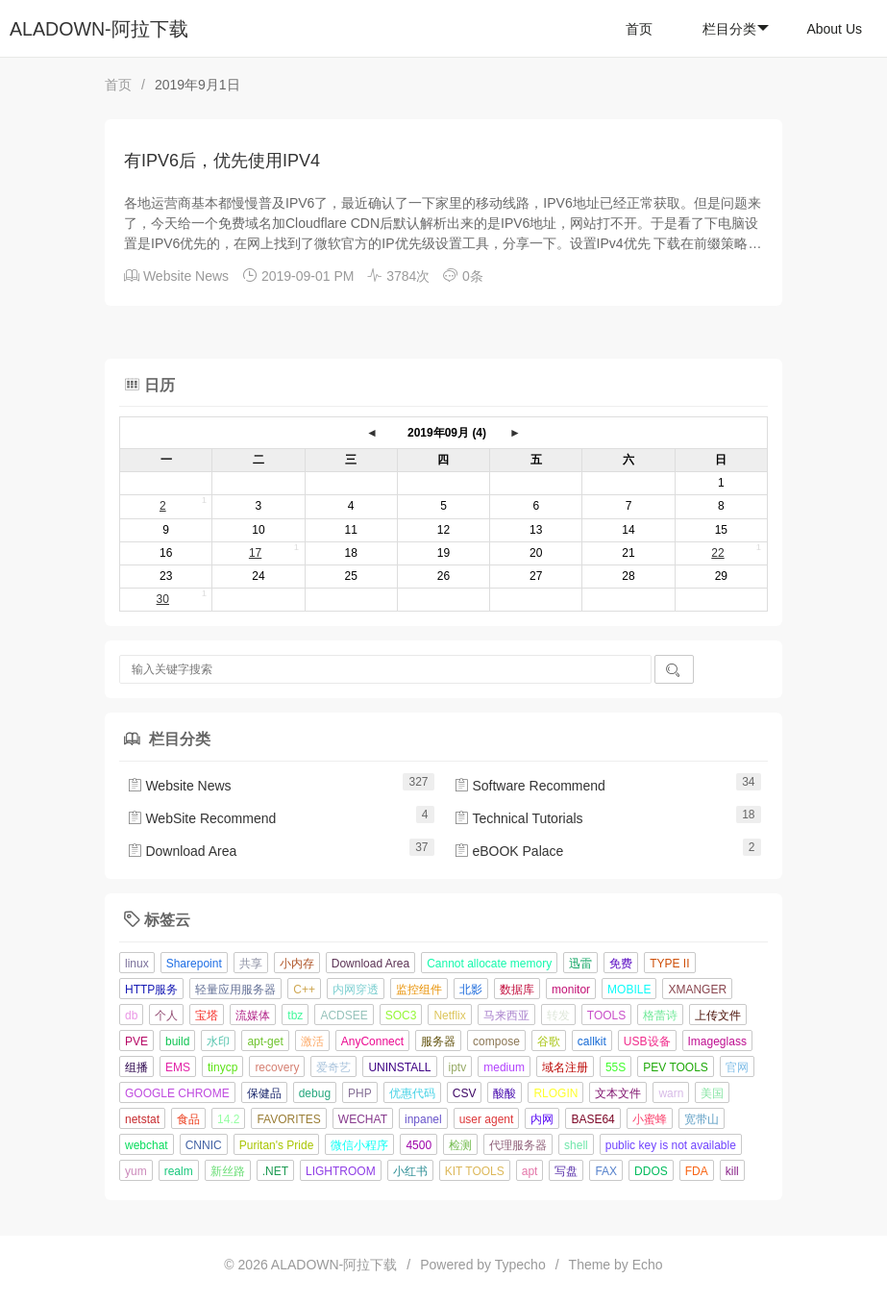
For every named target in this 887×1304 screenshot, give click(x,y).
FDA (696, 1171)
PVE (136, 1041)
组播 (136, 1067)
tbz (295, 1015)
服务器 (438, 1041)
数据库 (517, 989)
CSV (465, 1093)
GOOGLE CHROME (177, 1093)
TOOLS (606, 1015)
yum (136, 1171)
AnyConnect (372, 1041)
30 (163, 599)
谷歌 (548, 1041)
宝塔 (206, 1015)
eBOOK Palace (509, 851)
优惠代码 (412, 1093)
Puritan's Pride (276, 1145)
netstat (142, 1119)
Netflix (449, 1015)
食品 (188, 1119)
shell (576, 1145)
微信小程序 (359, 1145)
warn (670, 1093)
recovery (277, 1067)
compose (496, 1041)
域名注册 (565, 1067)
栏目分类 (735, 29)
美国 (712, 1093)
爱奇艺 (333, 1067)
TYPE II (669, 963)
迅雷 (580, 963)
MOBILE (629, 989)
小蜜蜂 (649, 1119)
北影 (470, 989)
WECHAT (362, 1119)
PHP (360, 1093)
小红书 (410, 1171)
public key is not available (670, 1145)
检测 (460, 1145)
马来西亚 (506, 1015)
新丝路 (227, 1171)
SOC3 (401, 1015)
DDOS (651, 1171)
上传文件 (718, 1015)
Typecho (520, 1264)
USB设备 (647, 1041)
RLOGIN (555, 1093)
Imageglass (717, 1041)
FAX (606, 1171)
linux (137, 963)
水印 (218, 1041)
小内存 (297, 963)
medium (504, 1067)
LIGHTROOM (341, 1171)
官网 (737, 1067)
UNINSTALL (399, 1067)
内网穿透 (356, 989)
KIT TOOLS (475, 1171)
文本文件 (618, 1093)
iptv (458, 1067)
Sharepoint (194, 963)
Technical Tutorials (518, 818)
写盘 (566, 1171)
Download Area (182, 851)
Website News (186, 276)
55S (615, 1067)
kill (732, 1171)
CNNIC (203, 1145)
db (131, 1015)
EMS (177, 1067)
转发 (558, 1015)
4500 (418, 1145)
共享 (250, 963)
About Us (834, 29)
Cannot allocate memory (489, 963)
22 (717, 553)
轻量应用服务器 (235, 989)
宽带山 (701, 1119)
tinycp (222, 1067)
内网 (542, 1119)
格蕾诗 (660, 1015)
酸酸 (504, 1093)
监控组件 (419, 989)
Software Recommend (529, 785)
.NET (275, 1171)
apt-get (265, 1041)
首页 (639, 29)
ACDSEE (343, 1015)
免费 (620, 963)
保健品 (264, 1093)
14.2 (228, 1119)
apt (530, 1171)
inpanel (423, 1119)
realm (178, 1171)
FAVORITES (288, 1119)
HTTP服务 (151, 989)
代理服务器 (518, 1145)
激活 (312, 1041)
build (177, 1041)
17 (255, 553)
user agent (486, 1119)
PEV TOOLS (675, 1067)
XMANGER (697, 989)
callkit (592, 1041)
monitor (571, 989)
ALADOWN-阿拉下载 (99, 28)
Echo (647, 1264)
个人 (166, 1015)
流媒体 (252, 1015)
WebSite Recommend (202, 818)
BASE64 (592, 1119)
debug (315, 1093)
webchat (146, 1145)
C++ (304, 989)
